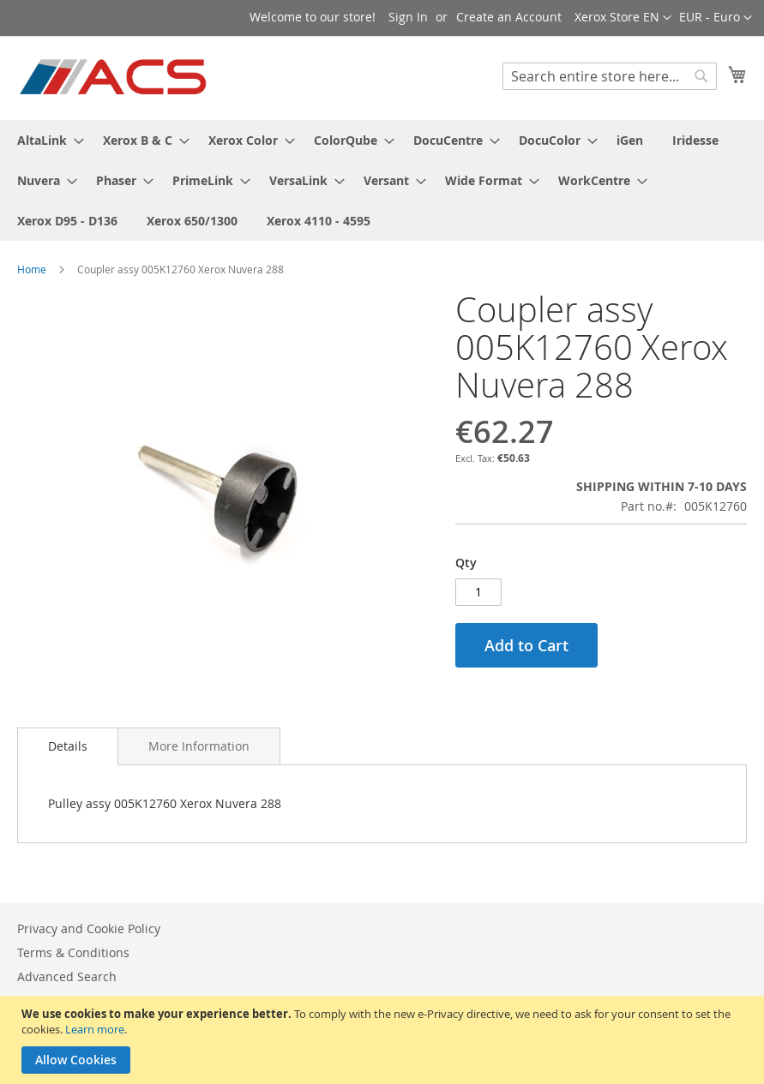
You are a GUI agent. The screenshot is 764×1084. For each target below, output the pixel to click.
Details (67, 746)
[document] (384, 1040)
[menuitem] (45, 140)
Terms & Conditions (73, 952)
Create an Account (509, 17)
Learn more (94, 1029)
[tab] (67, 746)
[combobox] (609, 76)
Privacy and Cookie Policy (88, 928)
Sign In (408, 17)
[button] (715, 18)
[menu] (382, 180)
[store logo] (114, 77)
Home (31, 269)
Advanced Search (67, 976)
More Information (199, 746)
